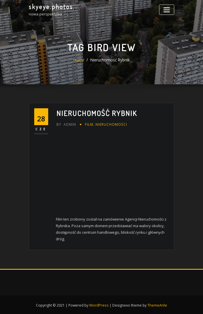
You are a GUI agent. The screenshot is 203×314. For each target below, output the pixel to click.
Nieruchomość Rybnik (109, 60)
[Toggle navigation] (167, 9)
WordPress (99, 303)
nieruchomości (109, 124)
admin (65, 124)
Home (80, 60)
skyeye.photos (50, 6)
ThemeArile (157, 303)
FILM (88, 124)
